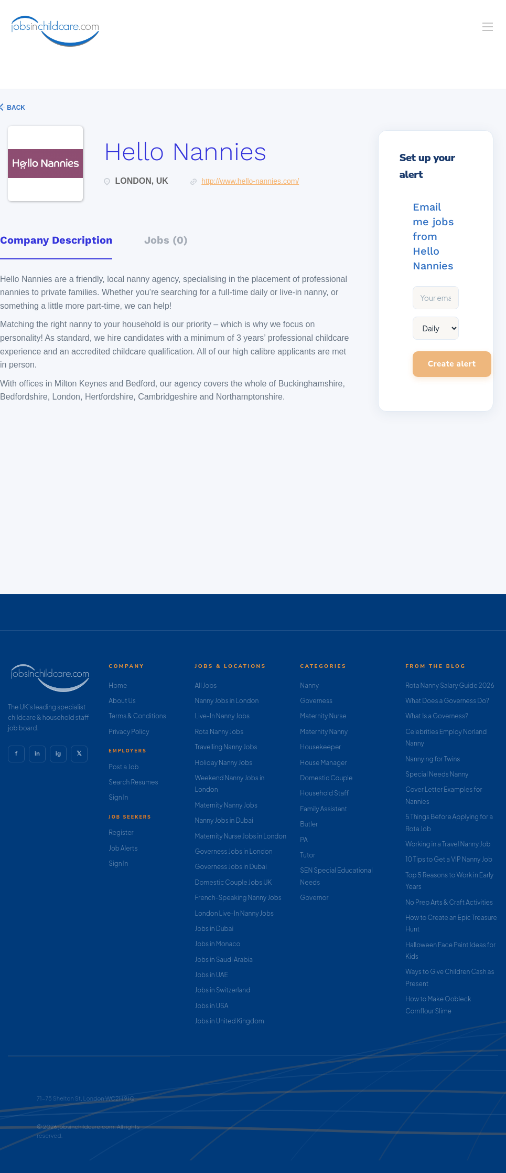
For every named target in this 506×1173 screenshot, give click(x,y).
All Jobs (206, 685)
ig (58, 753)
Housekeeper (320, 747)
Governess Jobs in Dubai (231, 867)
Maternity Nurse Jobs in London (241, 836)
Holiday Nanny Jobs (224, 763)
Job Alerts (123, 848)
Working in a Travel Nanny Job (448, 844)
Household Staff (324, 793)
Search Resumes (133, 782)
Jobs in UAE (211, 975)
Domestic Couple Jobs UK (233, 882)
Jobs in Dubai (214, 929)
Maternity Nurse (323, 716)
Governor (314, 898)
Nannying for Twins (432, 759)
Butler (309, 824)
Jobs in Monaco (218, 944)
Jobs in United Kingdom (229, 1021)
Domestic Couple (326, 778)
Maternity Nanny (324, 732)
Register (121, 832)
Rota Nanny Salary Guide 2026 (449, 685)
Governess (316, 701)
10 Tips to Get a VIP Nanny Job (448, 859)
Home (118, 685)
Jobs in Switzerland (223, 990)
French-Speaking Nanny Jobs (238, 898)
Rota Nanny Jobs (219, 732)
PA (304, 840)
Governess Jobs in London (234, 851)
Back (15, 107)
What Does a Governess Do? (447, 701)
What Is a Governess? (436, 716)
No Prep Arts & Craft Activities (449, 902)
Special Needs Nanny (436, 774)
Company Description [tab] (56, 240)
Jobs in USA (212, 1006)
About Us (122, 701)
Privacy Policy (129, 732)
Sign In (118, 797)
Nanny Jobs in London (227, 701)
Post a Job (123, 767)
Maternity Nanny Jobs (226, 805)
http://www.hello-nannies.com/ (250, 181)
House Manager (323, 763)
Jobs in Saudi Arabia (224, 959)
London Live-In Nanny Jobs (234, 913)
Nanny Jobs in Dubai (224, 820)
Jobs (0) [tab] (166, 240)
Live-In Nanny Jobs (222, 716)
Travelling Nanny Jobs (226, 747)
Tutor (307, 855)
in (37, 753)
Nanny (309, 685)
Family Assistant (323, 809)
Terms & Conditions (137, 716)
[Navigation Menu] (487, 26)
